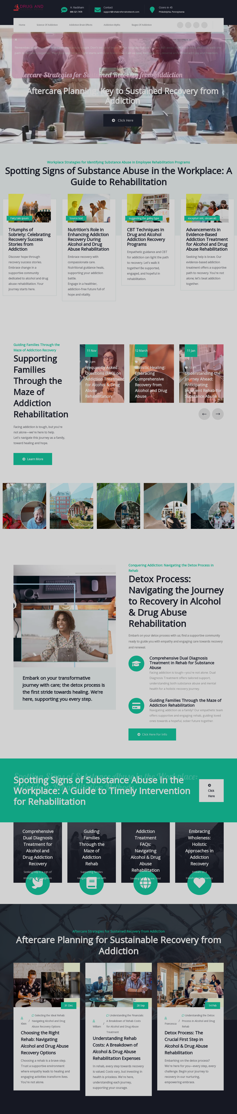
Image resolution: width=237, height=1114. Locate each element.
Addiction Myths (112, 24)
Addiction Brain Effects (80, 24)
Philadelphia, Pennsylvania (171, 11)
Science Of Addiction (47, 24)
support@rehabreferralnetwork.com (121, 11)
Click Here (122, 120)
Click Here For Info (152, 734)
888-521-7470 (76, 11)
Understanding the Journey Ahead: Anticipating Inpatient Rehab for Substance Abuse (203, 384)
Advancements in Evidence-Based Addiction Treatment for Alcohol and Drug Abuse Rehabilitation (207, 239)
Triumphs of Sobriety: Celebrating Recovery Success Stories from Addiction (29, 239)
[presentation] (204, 414)
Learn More (32, 459)
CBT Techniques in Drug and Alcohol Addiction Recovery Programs (146, 237)
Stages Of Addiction (142, 24)
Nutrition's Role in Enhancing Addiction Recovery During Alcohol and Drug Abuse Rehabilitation (88, 239)
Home (22, 24)
